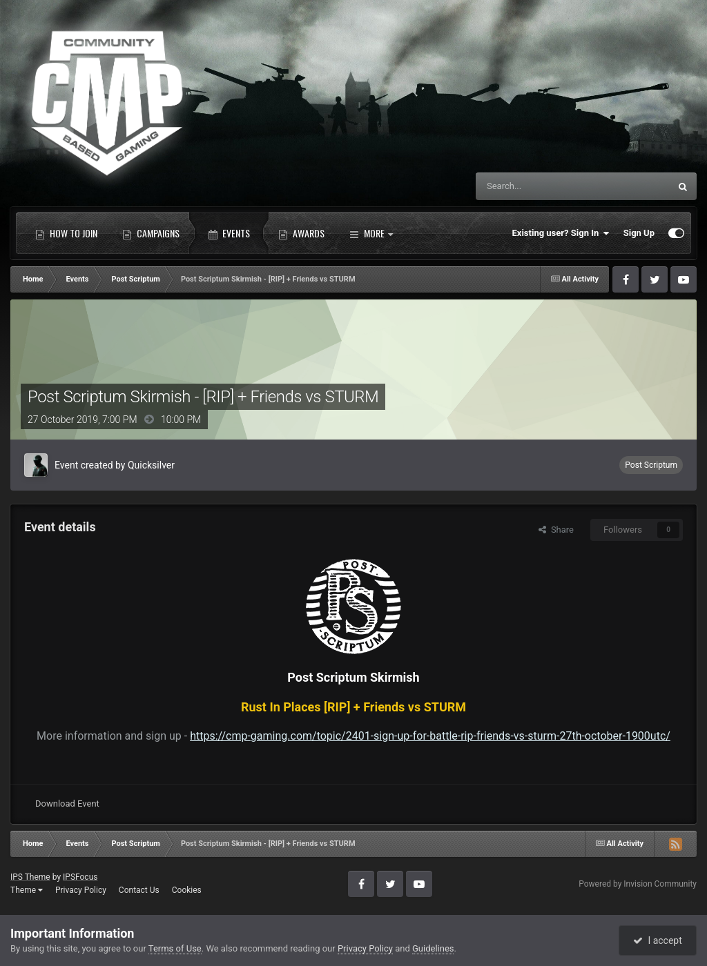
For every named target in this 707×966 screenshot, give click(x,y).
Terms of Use (175, 948)
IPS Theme (30, 877)
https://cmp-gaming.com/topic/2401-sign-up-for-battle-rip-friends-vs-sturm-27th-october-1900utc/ (430, 735)
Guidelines (433, 948)
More (371, 233)
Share (556, 529)
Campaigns (151, 233)
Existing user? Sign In (561, 233)
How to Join (66, 233)
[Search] (540, 186)
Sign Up (639, 233)
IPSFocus (80, 877)
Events (229, 233)
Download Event (67, 803)
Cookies (187, 890)
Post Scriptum (651, 465)
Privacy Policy (80, 890)
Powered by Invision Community (638, 884)
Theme (26, 890)
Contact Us (139, 890)
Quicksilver (151, 465)
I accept (657, 940)
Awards (301, 233)
